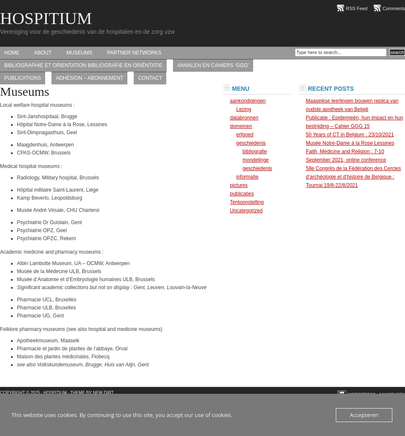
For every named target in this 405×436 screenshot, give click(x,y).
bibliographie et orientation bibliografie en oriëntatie (83, 65)
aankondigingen (248, 101)
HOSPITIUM (46, 18)
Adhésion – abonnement (89, 78)
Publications (22, 78)
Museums (79, 53)
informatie (247, 177)
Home (11, 53)
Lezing (243, 109)
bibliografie (255, 151)
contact (150, 78)
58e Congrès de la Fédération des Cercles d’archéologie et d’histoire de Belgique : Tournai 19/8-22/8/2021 (353, 176)
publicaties (242, 194)
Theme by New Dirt (92, 392)
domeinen (241, 126)
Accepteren (364, 415)
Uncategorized (246, 211)
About (42, 53)
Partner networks (134, 53)
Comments (394, 8)
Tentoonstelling (247, 202)
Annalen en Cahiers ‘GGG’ (213, 65)
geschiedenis (251, 143)
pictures (239, 185)
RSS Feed (356, 8)
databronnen (244, 118)
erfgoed (245, 135)
